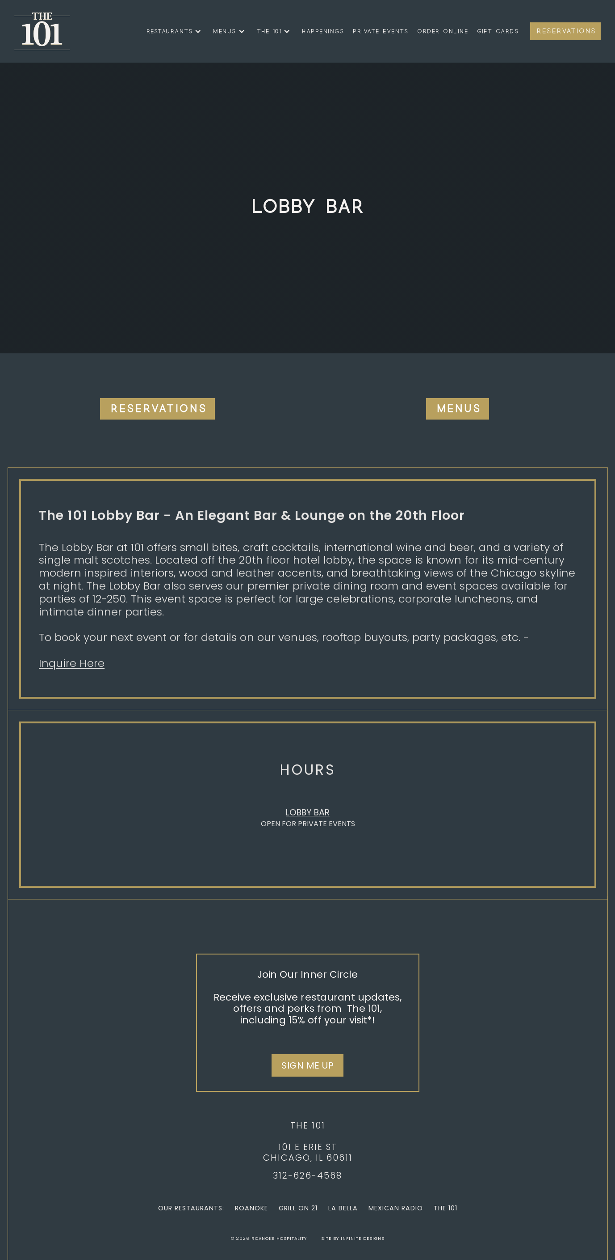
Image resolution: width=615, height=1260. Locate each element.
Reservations (566, 31)
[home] (42, 31)
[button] (172, 31)
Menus (459, 409)
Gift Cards (498, 31)
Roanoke (251, 1208)
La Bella (343, 1208)
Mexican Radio (395, 1208)
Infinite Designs (363, 1238)
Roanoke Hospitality (279, 1238)
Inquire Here (72, 667)
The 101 (445, 1208)
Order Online (442, 31)
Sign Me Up (307, 1065)
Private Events (380, 31)
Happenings (323, 31)
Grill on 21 (298, 1208)
